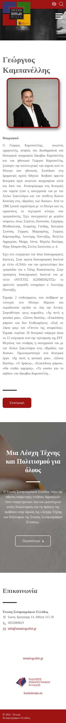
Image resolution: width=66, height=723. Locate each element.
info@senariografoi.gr (22, 628)
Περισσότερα (33, 541)
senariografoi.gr (33, 658)
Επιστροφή (17, 403)
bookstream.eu (33, 693)
